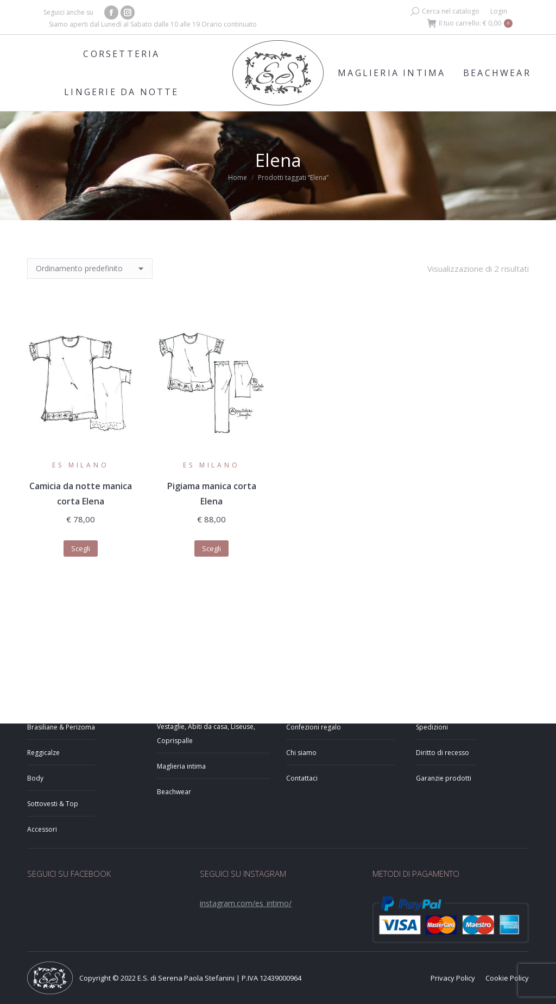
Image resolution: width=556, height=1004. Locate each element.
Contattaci (302, 778)
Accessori (42, 829)
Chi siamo (301, 752)
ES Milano (80, 465)
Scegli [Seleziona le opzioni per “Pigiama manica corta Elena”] (211, 548)
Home (237, 177)
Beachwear (174, 791)
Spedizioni (432, 727)
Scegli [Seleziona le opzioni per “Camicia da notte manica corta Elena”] (80, 548)
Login (498, 11)
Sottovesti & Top (52, 803)
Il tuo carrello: (470, 23)
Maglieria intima (181, 766)
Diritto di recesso (442, 752)
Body (35, 778)
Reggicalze (43, 752)
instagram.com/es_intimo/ (246, 903)
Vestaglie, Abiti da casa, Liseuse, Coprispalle (206, 733)
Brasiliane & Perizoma (61, 727)
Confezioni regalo (313, 727)
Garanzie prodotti (443, 778)
